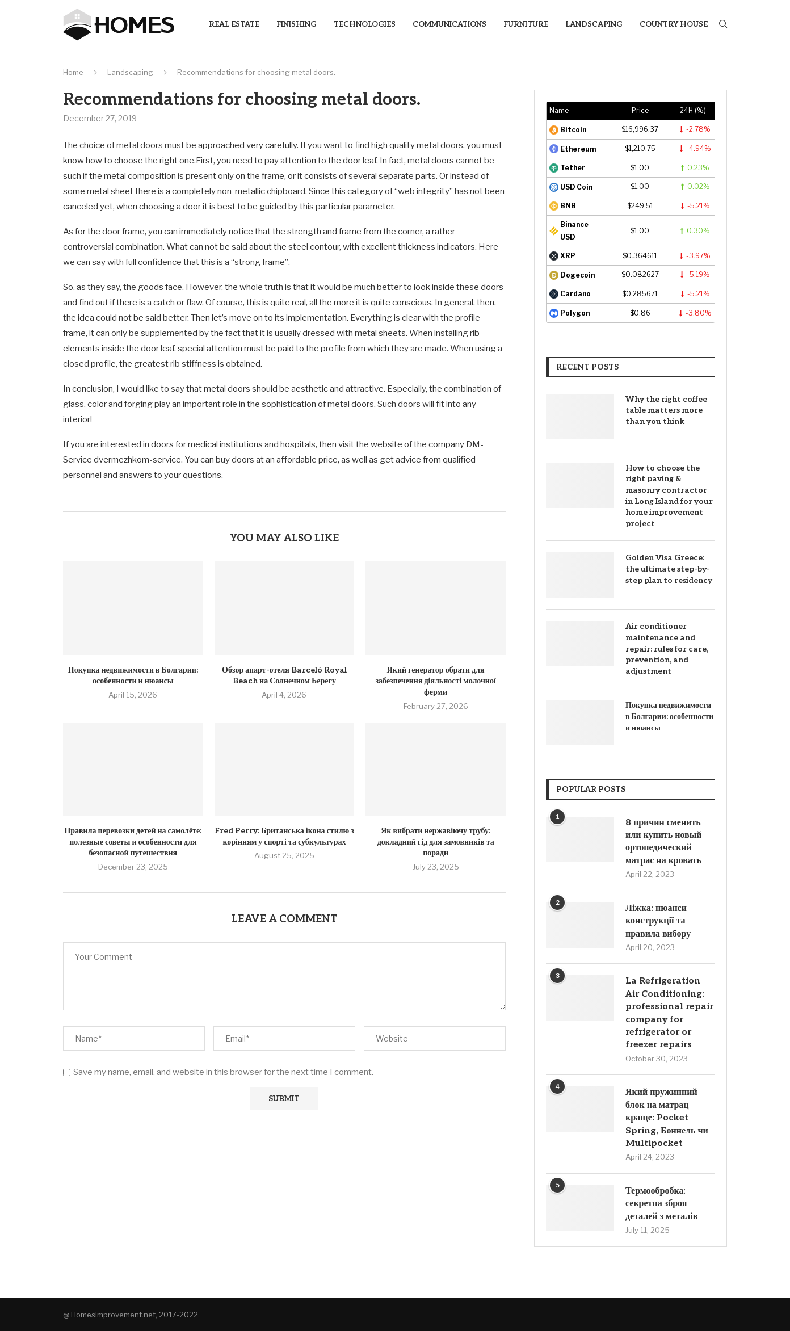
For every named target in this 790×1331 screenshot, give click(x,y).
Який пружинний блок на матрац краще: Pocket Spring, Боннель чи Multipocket (666, 1118)
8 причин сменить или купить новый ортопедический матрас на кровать (663, 841)
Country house (674, 24)
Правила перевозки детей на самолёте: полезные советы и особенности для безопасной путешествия (132, 842)
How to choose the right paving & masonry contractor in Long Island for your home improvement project (669, 495)
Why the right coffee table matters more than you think (666, 410)
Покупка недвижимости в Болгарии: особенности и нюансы (669, 716)
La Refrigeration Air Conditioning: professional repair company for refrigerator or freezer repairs (669, 1013)
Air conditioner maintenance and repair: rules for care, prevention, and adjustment (666, 648)
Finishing (296, 24)
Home (73, 72)
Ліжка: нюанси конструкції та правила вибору (658, 921)
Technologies (365, 24)
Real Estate (234, 24)
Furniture (525, 24)
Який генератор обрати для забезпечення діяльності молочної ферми (435, 681)
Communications (449, 24)
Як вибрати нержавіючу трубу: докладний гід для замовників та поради (435, 842)
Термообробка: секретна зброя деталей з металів (661, 1204)
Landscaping (594, 24)
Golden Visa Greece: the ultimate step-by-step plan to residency (668, 569)
